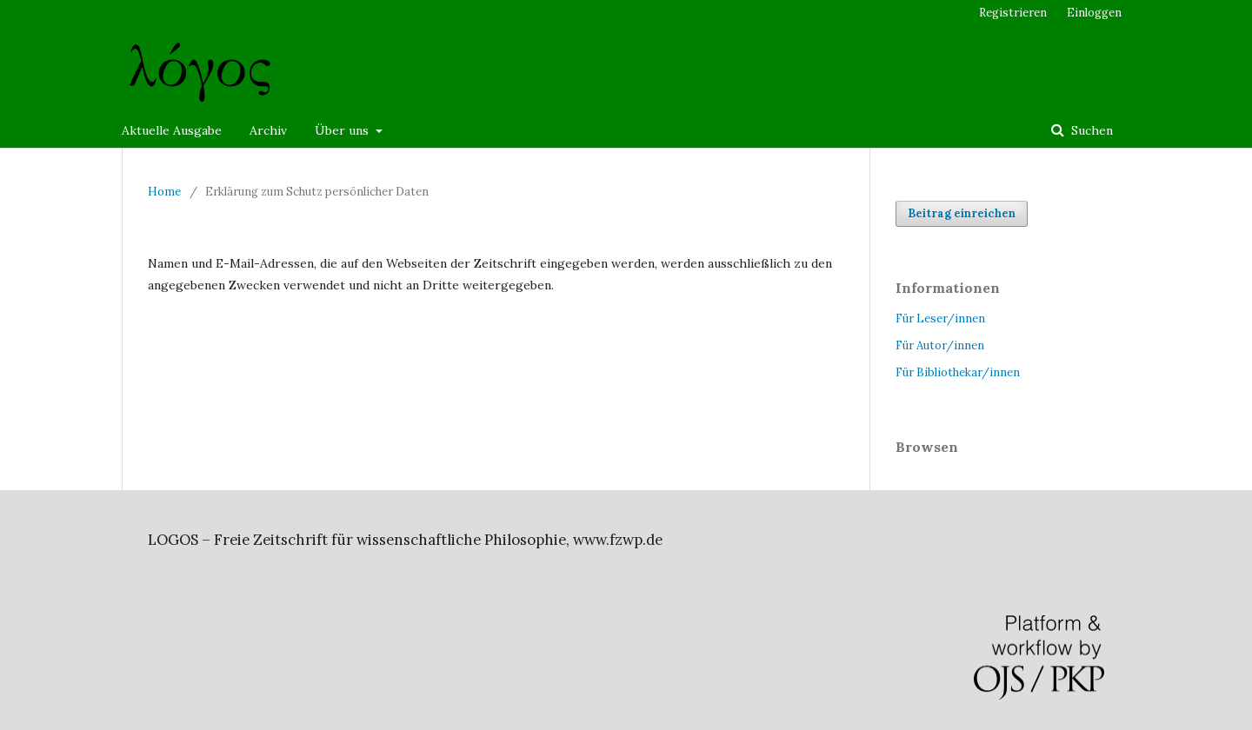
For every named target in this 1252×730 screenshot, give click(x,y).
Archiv (268, 130)
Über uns (343, 130)
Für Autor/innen (940, 345)
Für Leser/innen (940, 318)
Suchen (1090, 130)
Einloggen (1094, 12)
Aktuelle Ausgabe (172, 130)
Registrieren (1013, 12)
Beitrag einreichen (962, 213)
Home (164, 191)
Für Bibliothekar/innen (958, 372)
